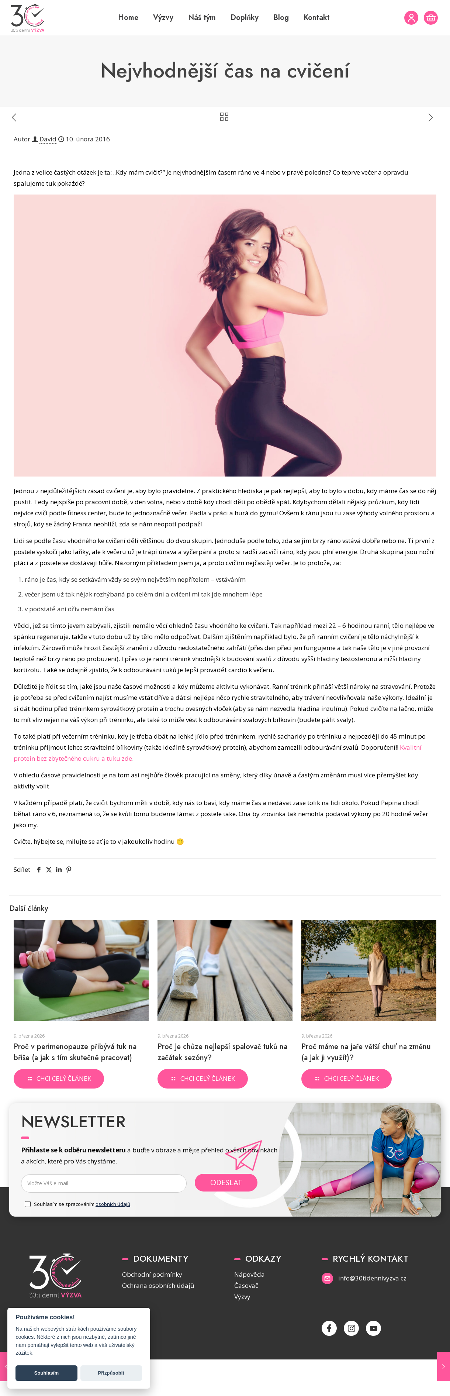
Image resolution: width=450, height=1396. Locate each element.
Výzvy (242, 1296)
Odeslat (226, 1182)
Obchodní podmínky (152, 1274)
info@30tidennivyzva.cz (372, 1278)
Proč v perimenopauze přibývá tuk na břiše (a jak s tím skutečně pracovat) (75, 1052)
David (47, 139)
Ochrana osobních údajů (158, 1285)
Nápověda (249, 1274)
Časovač (246, 1285)
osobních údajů (113, 1204)
